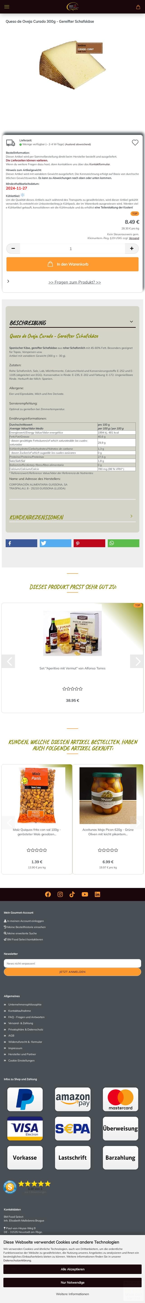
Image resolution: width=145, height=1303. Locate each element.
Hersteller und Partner (22, 1054)
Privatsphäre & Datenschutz (25, 1029)
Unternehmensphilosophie (25, 1004)
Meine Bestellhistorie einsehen (26, 927)
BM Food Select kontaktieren (25, 939)
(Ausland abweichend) (78, 144)
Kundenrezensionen (36, 517)
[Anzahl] (72, 249)
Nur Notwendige (72, 1282)
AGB (11, 1035)
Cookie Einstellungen (21, 1060)
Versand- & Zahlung (20, 1023)
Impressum (15, 1048)
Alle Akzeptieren (72, 1269)
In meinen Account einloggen (25, 921)
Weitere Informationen (72, 1294)
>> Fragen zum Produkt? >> (75, 282)
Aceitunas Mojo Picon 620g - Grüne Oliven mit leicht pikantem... (108, 832)
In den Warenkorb (67, 263)
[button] (13, 249)
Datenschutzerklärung (17, 1260)
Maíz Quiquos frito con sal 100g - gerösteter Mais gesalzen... (37, 832)
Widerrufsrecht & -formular (25, 1041)
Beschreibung (27, 323)
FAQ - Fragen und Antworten (26, 1017)
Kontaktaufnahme (19, 1010)
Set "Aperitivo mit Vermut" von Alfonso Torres (72, 668)
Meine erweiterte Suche (22, 933)
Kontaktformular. (99, 164)
